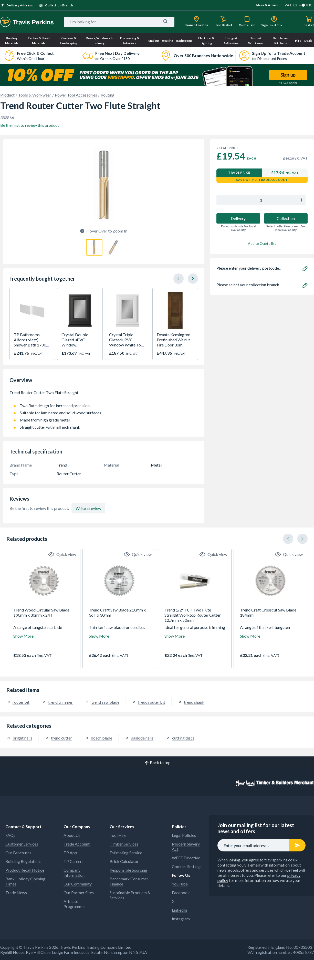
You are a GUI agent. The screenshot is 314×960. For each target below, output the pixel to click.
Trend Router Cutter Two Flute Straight (103, 395)
